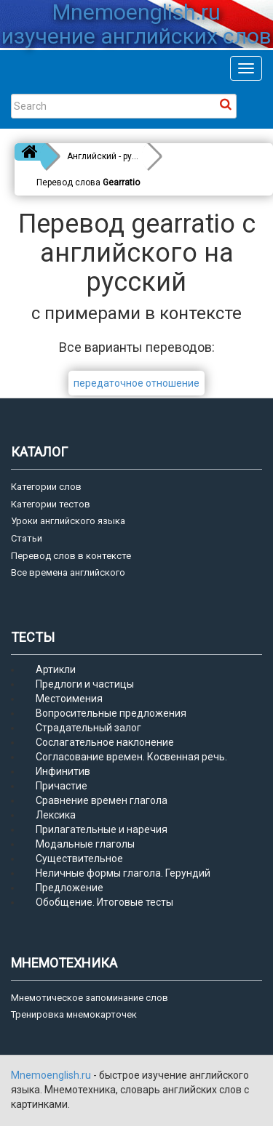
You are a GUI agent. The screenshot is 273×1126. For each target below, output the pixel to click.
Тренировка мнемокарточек (74, 1014)
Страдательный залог (88, 727)
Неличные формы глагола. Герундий (123, 873)
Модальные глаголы (85, 844)
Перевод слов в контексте (71, 555)
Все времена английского (68, 572)
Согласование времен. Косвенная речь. (131, 757)
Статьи (26, 538)
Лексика (56, 815)
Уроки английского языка (68, 520)
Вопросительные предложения (111, 713)
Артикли (56, 669)
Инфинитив (63, 771)
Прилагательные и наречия (101, 829)
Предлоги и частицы (85, 684)
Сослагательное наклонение (105, 742)
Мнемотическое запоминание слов (89, 997)
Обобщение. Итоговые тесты (104, 902)
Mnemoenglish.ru (52, 1075)
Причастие (61, 786)
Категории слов (46, 486)
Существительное (79, 858)
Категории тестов (50, 504)
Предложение (69, 887)
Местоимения (69, 698)
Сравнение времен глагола (101, 800)
